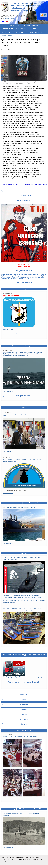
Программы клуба (33, 25)
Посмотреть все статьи (23, 334)
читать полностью (8, 391)
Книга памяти (18, 32)
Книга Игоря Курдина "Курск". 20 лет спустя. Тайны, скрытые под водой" (24, 655)
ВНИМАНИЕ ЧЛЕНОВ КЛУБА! (12, 295)
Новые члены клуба (24, 200)
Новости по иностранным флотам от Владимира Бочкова (19, 507)
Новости (20, 25)
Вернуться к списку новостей (9, 191)
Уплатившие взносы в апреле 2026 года (24, 265)
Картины (24, 724)
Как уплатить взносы (24, 271)
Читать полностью (8, 329)
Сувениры (24, 704)
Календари (24, 694)
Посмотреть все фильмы (24, 396)
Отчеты (33, 29)
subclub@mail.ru (9, 18)
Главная (4, 25)
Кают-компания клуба (34, 32)
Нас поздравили (7, 29)
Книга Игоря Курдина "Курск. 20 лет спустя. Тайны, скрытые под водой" (23, 677)
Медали (24, 714)
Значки (24, 709)
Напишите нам (6, 32)
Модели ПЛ (24, 719)
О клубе (11, 25)
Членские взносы (21, 29)
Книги (24, 699)
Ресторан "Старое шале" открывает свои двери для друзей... (20, 736)
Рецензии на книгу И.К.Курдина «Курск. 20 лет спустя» (25, 683)
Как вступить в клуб (24, 196)
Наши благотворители (24, 283)
